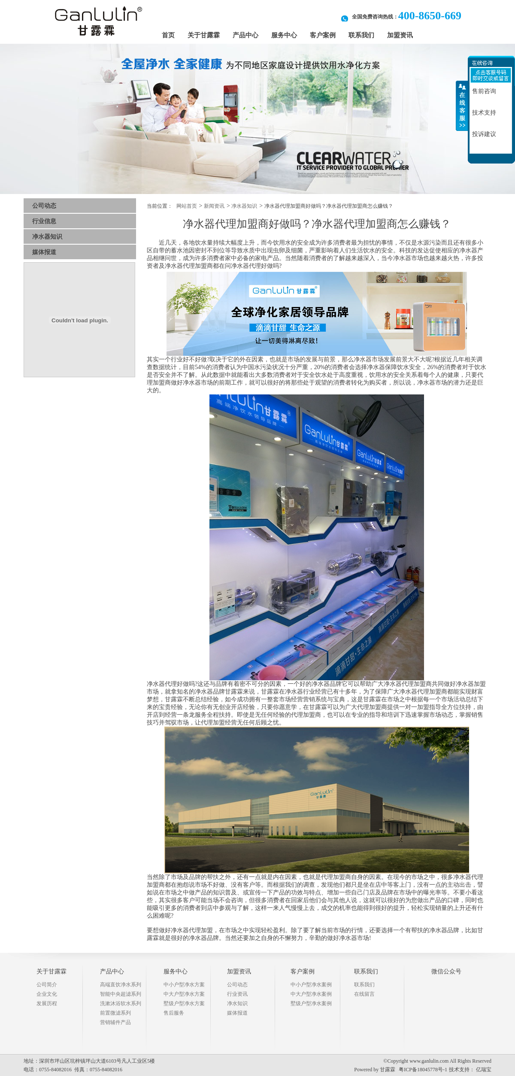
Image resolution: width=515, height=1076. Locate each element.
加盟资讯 (400, 35)
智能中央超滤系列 (120, 994)
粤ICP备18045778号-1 (423, 1070)
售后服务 (174, 1013)
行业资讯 (237, 994)
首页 (168, 35)
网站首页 (186, 206)
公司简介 (46, 985)
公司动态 (44, 206)
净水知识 (237, 1003)
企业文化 (46, 994)
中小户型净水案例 (311, 985)
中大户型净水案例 (311, 994)
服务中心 (284, 35)
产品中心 (245, 35)
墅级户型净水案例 (311, 1003)
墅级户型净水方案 (184, 1003)
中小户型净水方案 (184, 985)
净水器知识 (47, 236)
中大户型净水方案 (184, 994)
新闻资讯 (214, 206)
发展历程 (46, 1003)
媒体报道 (44, 252)
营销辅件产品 (115, 1022)
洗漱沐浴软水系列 (120, 1003)
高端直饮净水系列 (120, 985)
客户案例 (323, 35)
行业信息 (44, 221)
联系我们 (361, 35)
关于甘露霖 (204, 35)
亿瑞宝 (483, 1070)
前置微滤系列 (115, 1013)
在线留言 (364, 994)
